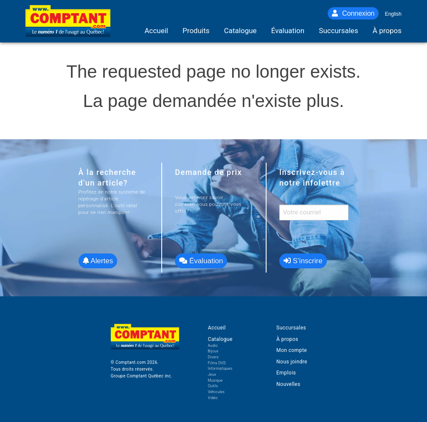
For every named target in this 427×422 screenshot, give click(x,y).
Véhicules (216, 392)
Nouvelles (288, 384)
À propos (287, 339)
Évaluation (201, 261)
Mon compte (291, 350)
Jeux (212, 374)
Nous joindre (291, 362)
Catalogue (220, 339)
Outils (213, 386)
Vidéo (213, 398)
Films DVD (217, 363)
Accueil (217, 328)
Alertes (98, 261)
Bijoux (213, 351)
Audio (213, 345)
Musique (215, 380)
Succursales (291, 328)
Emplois (286, 373)
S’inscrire (303, 261)
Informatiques (220, 368)
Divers (213, 357)
